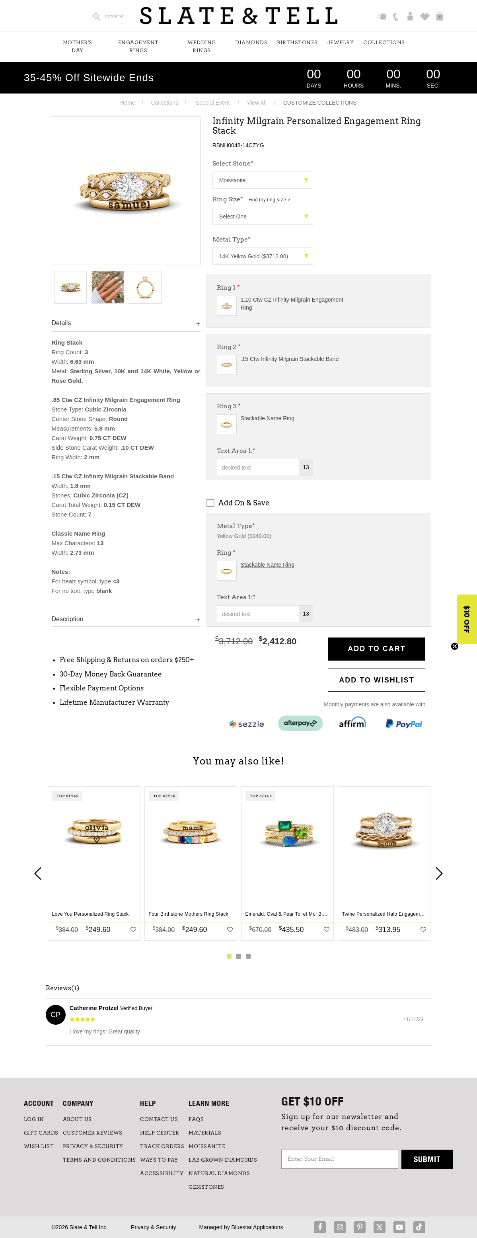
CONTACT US (159, 1119)
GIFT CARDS (41, 1133)
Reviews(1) (63, 988)
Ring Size (251, 199)
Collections (384, 42)
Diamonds (251, 42)
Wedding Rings (201, 46)
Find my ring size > (269, 200)
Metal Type (231, 239)
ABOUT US (77, 1119)
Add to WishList (377, 680)
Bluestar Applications (257, 1227)
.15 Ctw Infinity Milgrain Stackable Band (290, 359)
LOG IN (34, 1119)
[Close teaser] (455, 646)
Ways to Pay (159, 1160)
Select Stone (232, 163)
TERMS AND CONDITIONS (99, 1160)
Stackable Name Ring (267, 418)
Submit (427, 1159)
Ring (226, 552)
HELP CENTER (159, 1133)
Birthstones (297, 42)
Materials (205, 1133)
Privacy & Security (153, 1227)
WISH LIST (39, 1146)
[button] (467, 619)
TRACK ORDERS (162, 1146)
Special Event (213, 102)
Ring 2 (229, 347)
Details (61, 323)
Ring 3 (229, 406)
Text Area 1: (236, 450)
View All (257, 102)
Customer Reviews (93, 1133)
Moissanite (207, 1146)
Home (127, 102)
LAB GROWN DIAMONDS (223, 1160)
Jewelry (340, 42)
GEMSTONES (206, 1187)
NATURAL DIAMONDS (219, 1173)
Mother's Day (77, 46)
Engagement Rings (138, 46)
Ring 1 (228, 287)
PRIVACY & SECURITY (93, 1146)
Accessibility (162, 1173)
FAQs (196, 1119)
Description (68, 619)
